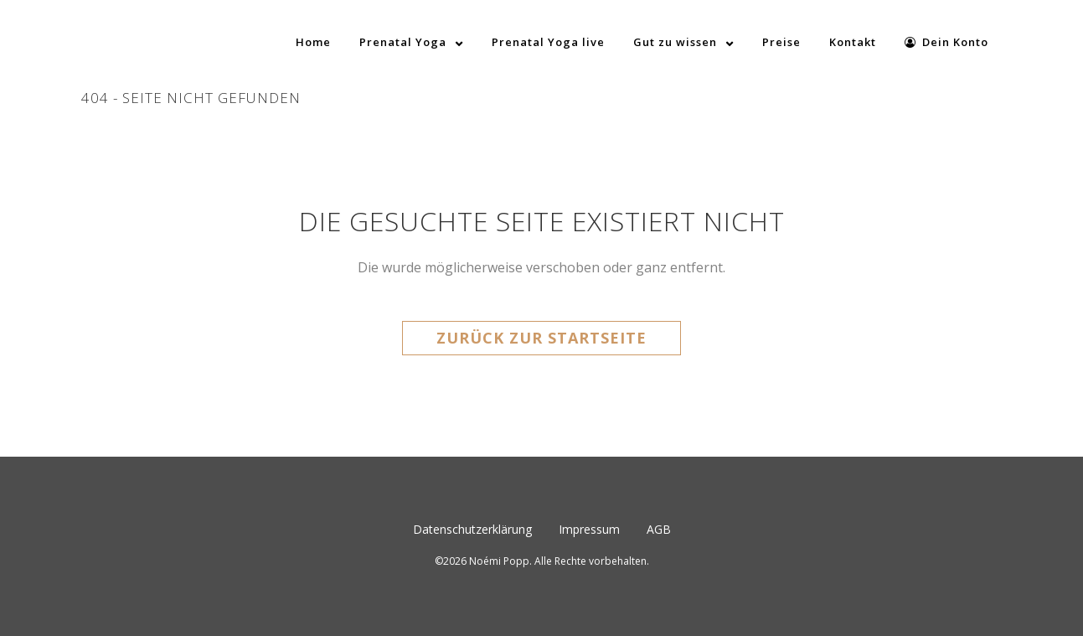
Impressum (589, 529)
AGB (659, 529)
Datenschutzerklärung (472, 529)
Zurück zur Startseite (541, 338)
